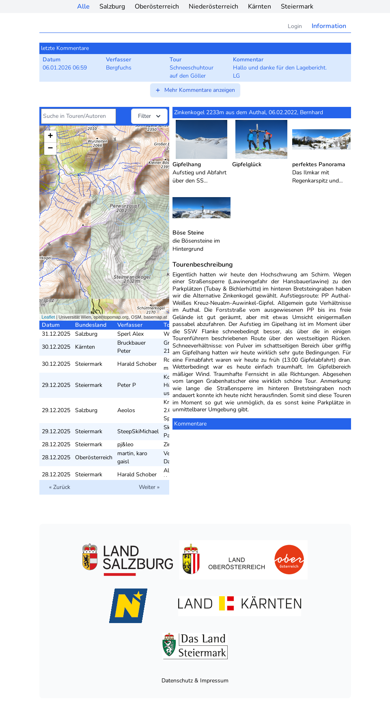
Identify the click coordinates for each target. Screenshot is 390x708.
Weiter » (149, 487)
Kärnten (259, 6)
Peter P (126, 385)
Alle (83, 6)
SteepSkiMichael (138, 431)
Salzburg (112, 6)
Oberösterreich (157, 6)
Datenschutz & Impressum (195, 680)
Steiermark (297, 6)
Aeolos (126, 410)
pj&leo (125, 444)
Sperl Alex (130, 334)
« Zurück (59, 487)
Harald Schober (137, 364)
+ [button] (50, 136)
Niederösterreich (213, 6)
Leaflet (48, 317)
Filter (150, 116)
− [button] (50, 149)
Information (329, 26)
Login (295, 26)
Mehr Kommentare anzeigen (195, 90)
